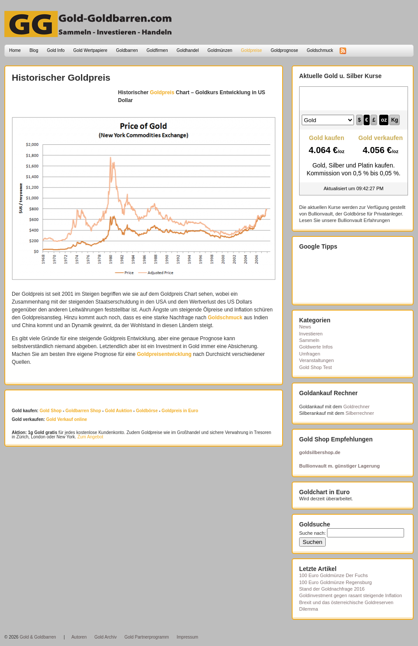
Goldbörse (147, 410)
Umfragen (309, 353)
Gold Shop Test (315, 367)
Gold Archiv (105, 637)
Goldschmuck (320, 50)
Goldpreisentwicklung (164, 354)
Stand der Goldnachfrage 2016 (331, 588)
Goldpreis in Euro (180, 410)
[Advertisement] (63, 102)
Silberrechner (359, 413)
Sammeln (309, 340)
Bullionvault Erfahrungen (364, 220)
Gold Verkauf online (66, 419)
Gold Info (56, 50)
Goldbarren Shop (83, 410)
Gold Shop (51, 410)
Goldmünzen (220, 50)
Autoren (79, 637)
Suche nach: (312, 533)
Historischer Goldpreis (61, 77)
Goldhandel (187, 50)
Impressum (187, 637)
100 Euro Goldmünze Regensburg (335, 582)
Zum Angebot (90, 436)
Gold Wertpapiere (90, 50)
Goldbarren (127, 50)
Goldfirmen (157, 50)
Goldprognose (284, 50)
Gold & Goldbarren (38, 637)
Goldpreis (162, 92)
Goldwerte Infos (316, 346)
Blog (34, 50)
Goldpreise (251, 50)
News (305, 326)
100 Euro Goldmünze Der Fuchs (333, 575)
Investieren (311, 333)
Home (15, 50)
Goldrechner (357, 406)
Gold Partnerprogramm (147, 637)
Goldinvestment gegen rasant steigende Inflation (350, 595)
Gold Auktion (118, 410)
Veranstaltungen (316, 360)
